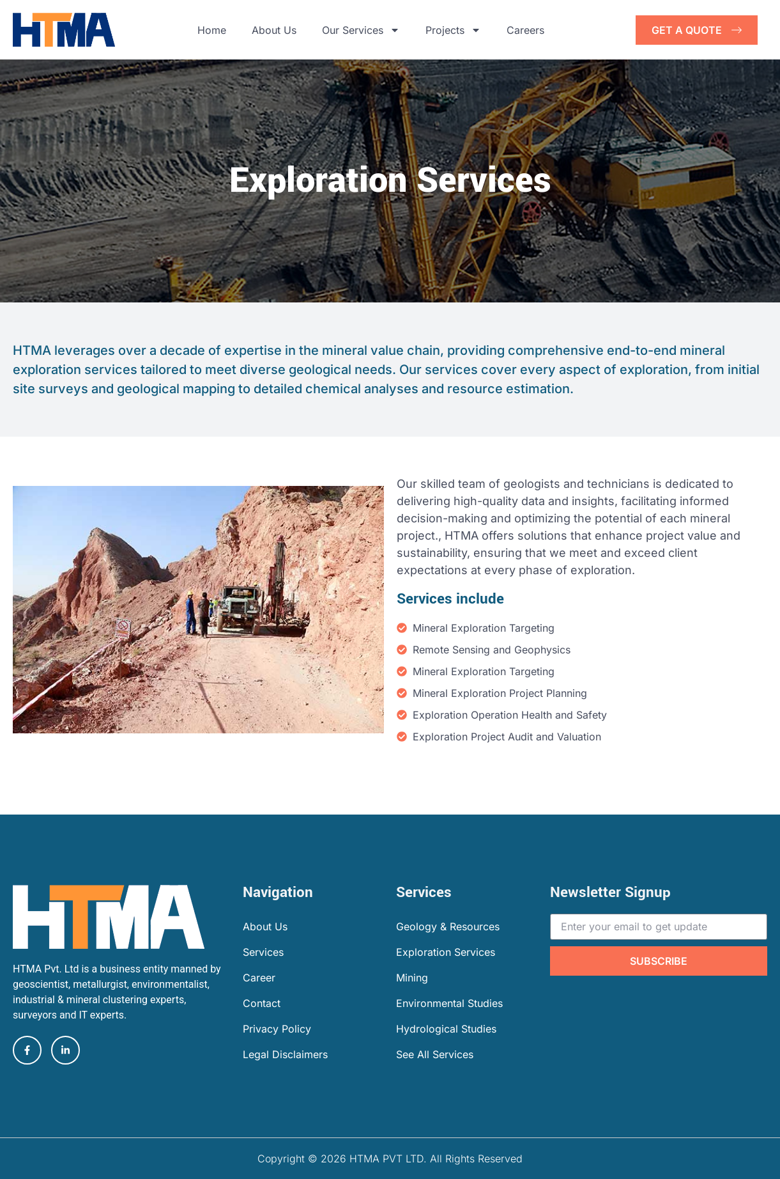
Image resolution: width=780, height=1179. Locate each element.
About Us (274, 30)
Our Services (361, 30)
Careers (525, 30)
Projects (453, 30)
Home (211, 30)
